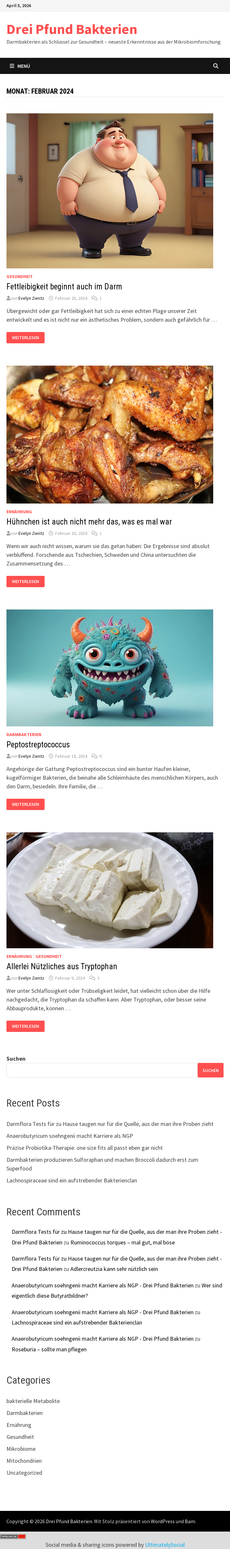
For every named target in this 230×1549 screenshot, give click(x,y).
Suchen (16, 1058)
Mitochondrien (24, 1460)
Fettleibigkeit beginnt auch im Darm (64, 286)
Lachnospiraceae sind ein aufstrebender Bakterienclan (71, 1180)
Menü (20, 66)
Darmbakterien (23, 734)
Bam (190, 1521)
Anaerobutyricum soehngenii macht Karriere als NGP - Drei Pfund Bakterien (102, 1285)
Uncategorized (24, 1472)
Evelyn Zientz (31, 298)
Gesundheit (19, 276)
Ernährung (19, 512)
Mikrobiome (21, 1448)
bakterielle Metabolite (33, 1401)
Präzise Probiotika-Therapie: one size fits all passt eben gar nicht (84, 1147)
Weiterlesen (28, 337)
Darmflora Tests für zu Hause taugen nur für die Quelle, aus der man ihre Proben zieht (110, 1124)
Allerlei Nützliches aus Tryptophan (61, 966)
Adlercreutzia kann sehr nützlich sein (114, 1269)
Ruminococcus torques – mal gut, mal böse (122, 1242)
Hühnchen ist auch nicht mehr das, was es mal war (89, 521)
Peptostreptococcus (38, 744)
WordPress (163, 1521)
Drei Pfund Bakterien (71, 29)
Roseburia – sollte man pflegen (49, 1349)
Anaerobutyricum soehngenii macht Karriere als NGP (69, 1135)
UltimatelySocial (165, 1544)
